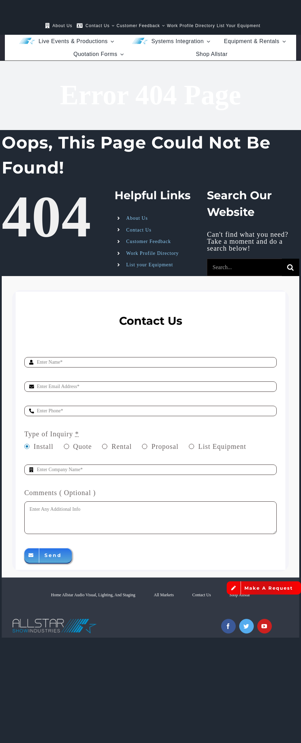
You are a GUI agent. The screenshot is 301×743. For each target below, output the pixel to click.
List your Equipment (149, 264)
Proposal (164, 446)
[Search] (290, 267)
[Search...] (244, 267)
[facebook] (228, 626)
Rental (121, 446)
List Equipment (222, 446)
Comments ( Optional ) (60, 492)
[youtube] (264, 626)
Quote (82, 446)
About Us (137, 218)
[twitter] (246, 626)
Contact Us (139, 230)
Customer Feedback (148, 241)
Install (43, 446)
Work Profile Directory (152, 253)
